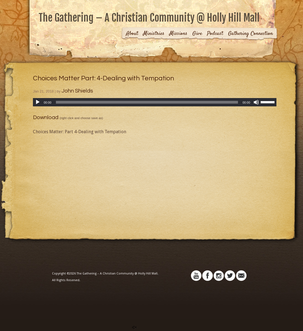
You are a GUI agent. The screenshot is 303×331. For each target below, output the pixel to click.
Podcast (215, 34)
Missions (178, 34)
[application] (154, 102)
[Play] (37, 102)
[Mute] (256, 102)
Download (45, 117)
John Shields (77, 91)
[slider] (147, 102)
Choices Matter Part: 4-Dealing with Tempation (103, 78)
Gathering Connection (250, 34)
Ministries (153, 34)
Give (197, 34)
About (132, 34)
